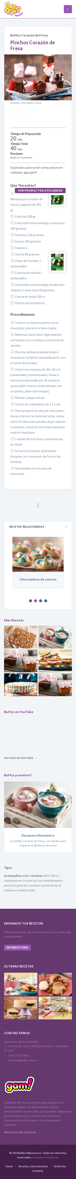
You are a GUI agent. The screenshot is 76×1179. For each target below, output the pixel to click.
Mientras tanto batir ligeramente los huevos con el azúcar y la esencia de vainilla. (37, 340)
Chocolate (27, 103)
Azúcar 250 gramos (25, 241)
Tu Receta (60, 1166)
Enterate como (17, 947)
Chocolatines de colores (38, 579)
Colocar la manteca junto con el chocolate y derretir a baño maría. (34, 325)
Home (9, 1166)
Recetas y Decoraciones (33, 1166)
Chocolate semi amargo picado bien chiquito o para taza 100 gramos (37, 287)
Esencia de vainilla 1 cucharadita (26, 275)
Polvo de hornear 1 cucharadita (25, 263)
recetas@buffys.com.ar (20, 1060)
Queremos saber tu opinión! (21, 1041)
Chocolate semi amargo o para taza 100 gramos (37, 225)
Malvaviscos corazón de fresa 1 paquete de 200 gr (26, 202)
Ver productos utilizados (40, 190)
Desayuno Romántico (38, 835)
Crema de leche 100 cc (27, 296)
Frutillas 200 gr (23, 216)
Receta (15, 103)
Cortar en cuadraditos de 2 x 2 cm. (35, 404)
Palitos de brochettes (27, 303)
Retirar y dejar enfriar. (27, 398)
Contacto (37, 1171)
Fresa (37, 103)
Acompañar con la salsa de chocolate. (30, 471)
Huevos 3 (18, 248)
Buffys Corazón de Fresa (29, 35)
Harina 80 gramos (25, 254)
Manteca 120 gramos (27, 235)
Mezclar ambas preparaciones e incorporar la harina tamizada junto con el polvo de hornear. (37, 357)
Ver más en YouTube (18, 758)
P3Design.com (52, 1157)
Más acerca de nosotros (20, 1132)
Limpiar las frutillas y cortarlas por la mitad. (36, 441)
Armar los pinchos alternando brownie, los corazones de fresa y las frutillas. (35, 456)
